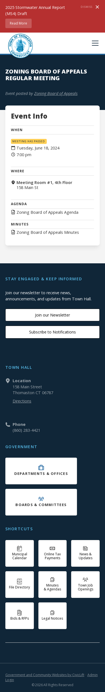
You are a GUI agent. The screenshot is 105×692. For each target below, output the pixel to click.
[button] (94, 43)
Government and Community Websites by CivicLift (44, 675)
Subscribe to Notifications (52, 332)
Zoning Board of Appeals (56, 93)
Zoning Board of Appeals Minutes (48, 232)
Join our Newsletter (52, 315)
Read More (18, 23)
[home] (19, 46)
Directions (22, 401)
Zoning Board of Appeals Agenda (47, 212)
